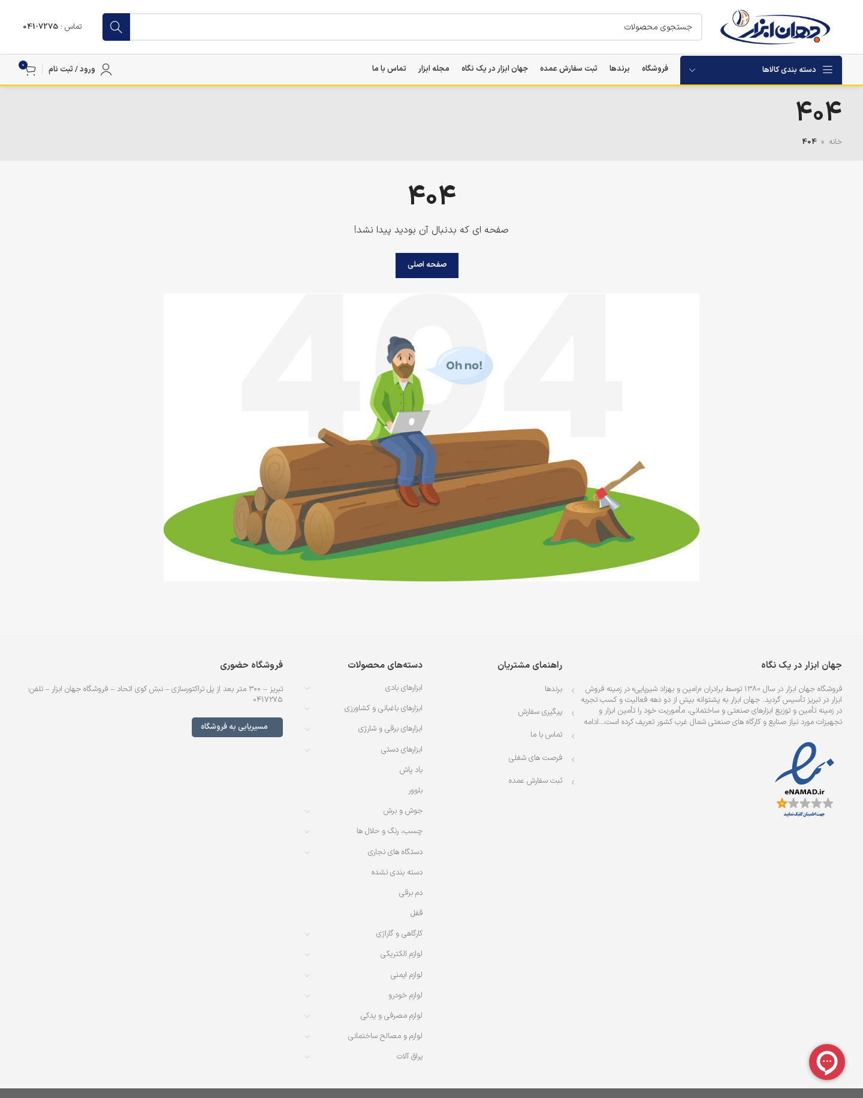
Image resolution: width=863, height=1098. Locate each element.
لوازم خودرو (405, 996)
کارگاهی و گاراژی (399, 934)
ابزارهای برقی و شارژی (390, 729)
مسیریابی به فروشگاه (237, 727)
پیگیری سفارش (540, 712)
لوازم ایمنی (407, 975)
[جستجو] (402, 27)
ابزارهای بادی (404, 688)
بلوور (415, 791)
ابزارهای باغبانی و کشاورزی (384, 708)
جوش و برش (403, 811)
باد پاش (411, 770)
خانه (835, 142)
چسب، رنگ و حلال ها (390, 831)
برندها (553, 689)
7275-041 (40, 27)
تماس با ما (546, 735)
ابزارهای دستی (402, 750)
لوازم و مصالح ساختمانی (385, 1036)
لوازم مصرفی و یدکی (392, 1016)
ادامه (591, 722)
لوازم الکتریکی (402, 954)
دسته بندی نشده (397, 873)
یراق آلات (410, 1057)
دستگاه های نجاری (395, 852)
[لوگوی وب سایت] (775, 27)
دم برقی (411, 893)
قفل (417, 913)
